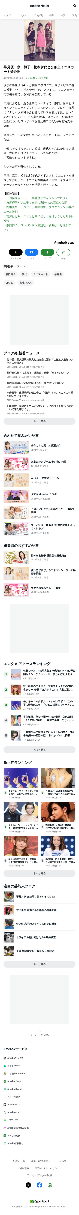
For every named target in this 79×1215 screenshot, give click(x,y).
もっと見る (39, 421)
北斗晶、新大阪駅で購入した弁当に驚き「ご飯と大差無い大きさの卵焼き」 (40, 361)
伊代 (24, 274)
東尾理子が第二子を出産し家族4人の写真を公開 (36, 203)
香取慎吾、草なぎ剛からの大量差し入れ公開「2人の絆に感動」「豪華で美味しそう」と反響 (48, 720)
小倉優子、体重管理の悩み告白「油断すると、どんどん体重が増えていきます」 (40, 394)
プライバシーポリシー (47, 1168)
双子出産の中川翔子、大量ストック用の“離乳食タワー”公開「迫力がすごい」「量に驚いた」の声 (48, 689)
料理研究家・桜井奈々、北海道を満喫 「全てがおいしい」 (39, 372)
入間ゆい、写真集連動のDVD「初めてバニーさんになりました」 (60, 793)
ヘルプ (62, 1161)
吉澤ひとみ (25, 282)
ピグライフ (12, 1120)
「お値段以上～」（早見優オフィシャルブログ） (37, 198)
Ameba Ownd (14, 1089)
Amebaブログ (14, 1081)
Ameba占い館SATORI (18, 1127)
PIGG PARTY (13, 1104)
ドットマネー (13, 1065)
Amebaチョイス (15, 1058)
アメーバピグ (13, 1096)
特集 (51, 15)
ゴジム (9, 282)
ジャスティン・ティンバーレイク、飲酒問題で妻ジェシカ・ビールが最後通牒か (23, 827)
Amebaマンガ (14, 1112)
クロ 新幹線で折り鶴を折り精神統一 (36, 951)
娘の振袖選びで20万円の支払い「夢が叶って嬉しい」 (36, 382)
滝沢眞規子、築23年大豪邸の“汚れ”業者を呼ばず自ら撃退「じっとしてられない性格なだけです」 (60, 829)
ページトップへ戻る (39, 1033)
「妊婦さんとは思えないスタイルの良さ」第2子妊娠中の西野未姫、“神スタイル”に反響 (48, 733)
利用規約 (24, 1168)
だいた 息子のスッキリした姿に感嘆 (36, 923)
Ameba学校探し (15, 1143)
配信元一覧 (19, 1161)
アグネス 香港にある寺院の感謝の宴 (36, 910)
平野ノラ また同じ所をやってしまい (36, 896)
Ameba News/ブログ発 (37, 78)
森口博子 (11, 274)
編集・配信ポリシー (42, 1161)
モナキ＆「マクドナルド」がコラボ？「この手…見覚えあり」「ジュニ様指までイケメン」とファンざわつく (49, 705)
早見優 (58, 274)
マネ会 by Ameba (16, 1073)
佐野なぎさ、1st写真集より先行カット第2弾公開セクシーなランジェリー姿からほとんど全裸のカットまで (49, 674)
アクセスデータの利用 (39, 1175)
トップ (7, 15)
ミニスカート (40, 274)
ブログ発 (38, 15)
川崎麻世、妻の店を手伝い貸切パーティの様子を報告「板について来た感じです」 (40, 407)
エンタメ (22, 15)
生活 (63, 15)
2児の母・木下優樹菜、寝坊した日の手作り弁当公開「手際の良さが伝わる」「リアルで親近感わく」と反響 (60, 863)
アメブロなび (13, 1135)
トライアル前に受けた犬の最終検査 (36, 937)
